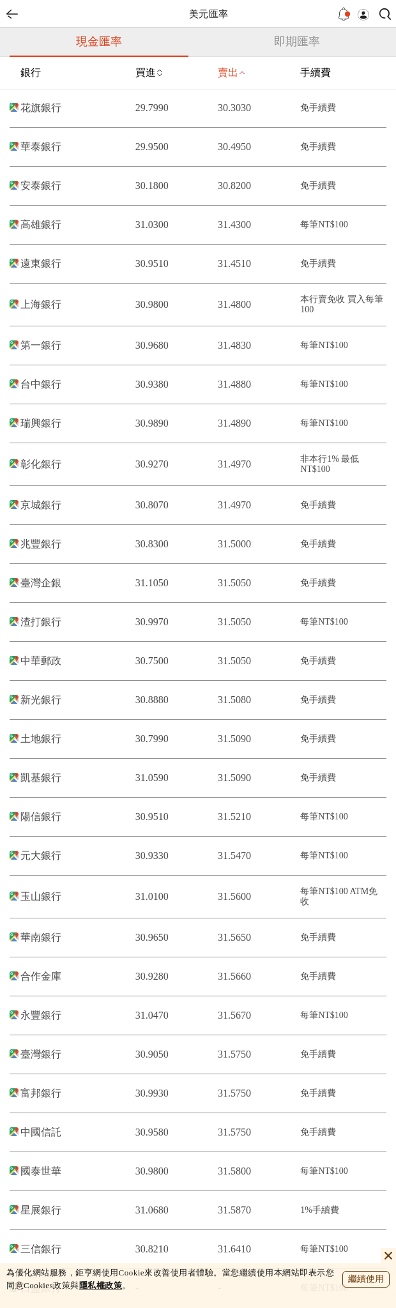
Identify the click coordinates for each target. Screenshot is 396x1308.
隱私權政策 (101, 1285)
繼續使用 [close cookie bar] (366, 1279)
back (12, 14)
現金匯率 (99, 41)
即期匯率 (297, 41)
